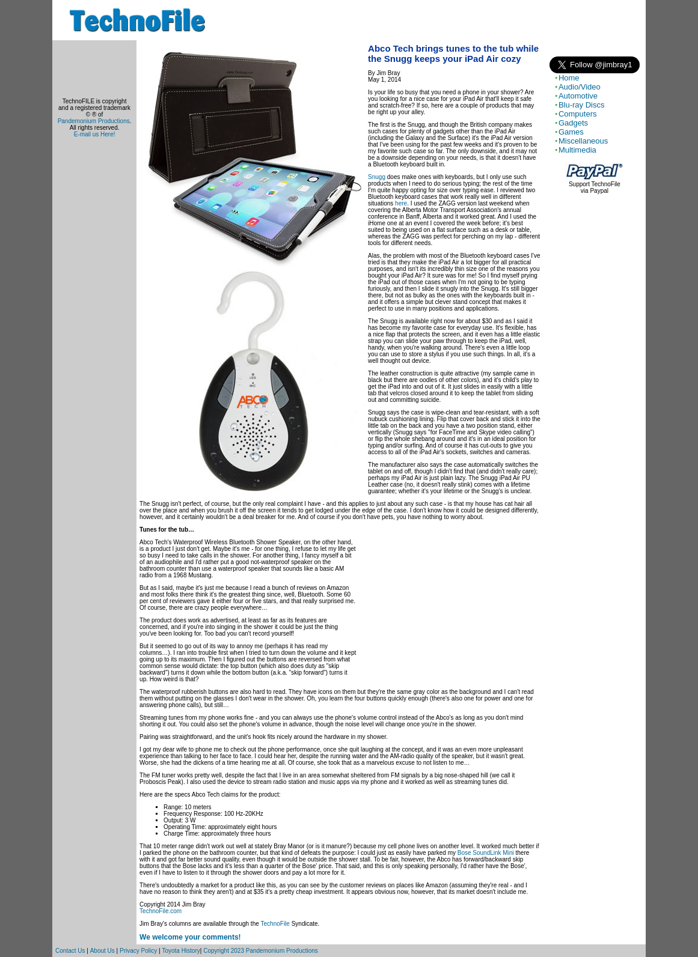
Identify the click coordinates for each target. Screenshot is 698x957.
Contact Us (70, 950)
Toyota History (181, 950)
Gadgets (573, 122)
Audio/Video (580, 86)
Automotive (578, 95)
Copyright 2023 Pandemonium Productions (260, 950)
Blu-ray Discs (582, 104)
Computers (578, 113)
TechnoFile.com (160, 911)
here (401, 203)
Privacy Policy (138, 950)
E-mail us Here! (94, 134)
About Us (102, 950)
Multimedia (577, 149)
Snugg (376, 177)
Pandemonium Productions (94, 121)
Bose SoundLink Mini (486, 852)
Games (571, 131)
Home (569, 77)
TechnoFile (275, 923)
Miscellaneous (583, 140)
